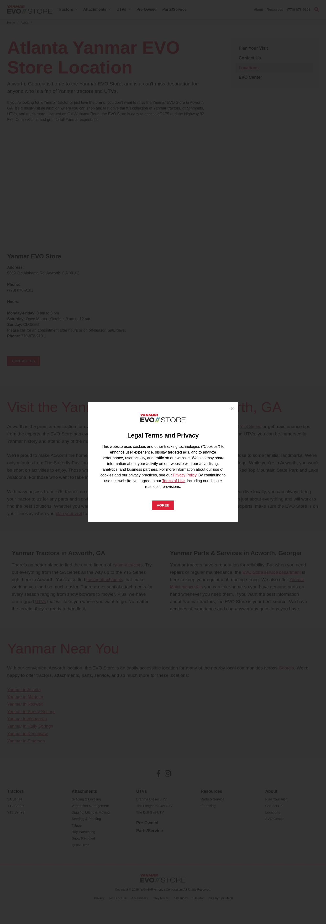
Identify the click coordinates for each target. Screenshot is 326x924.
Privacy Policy (184, 475)
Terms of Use (173, 481)
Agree (163, 506)
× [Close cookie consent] (232, 407)
